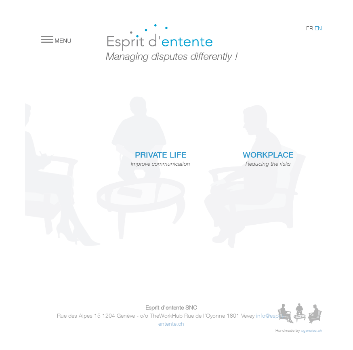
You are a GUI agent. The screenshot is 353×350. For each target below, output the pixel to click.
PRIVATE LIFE (161, 155)
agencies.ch (311, 330)
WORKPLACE (268, 155)
